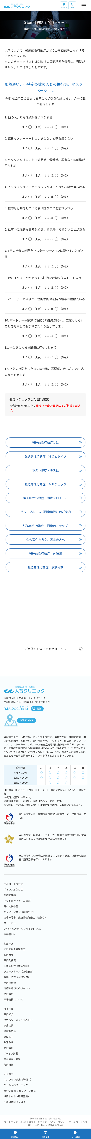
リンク (38, 1121)
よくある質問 (26, 1121)
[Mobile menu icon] (83, 5)
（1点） (31, 127)
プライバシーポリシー (55, 1121)
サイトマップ (11, 1121)
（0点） (57, 127)
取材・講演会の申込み (52, 1125)
